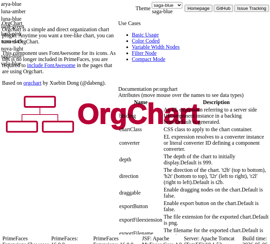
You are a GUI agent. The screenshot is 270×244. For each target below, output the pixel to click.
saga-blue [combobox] (162, 11)
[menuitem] (201, 35)
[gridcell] (141, 115)
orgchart (32, 83)
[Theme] (167, 5)
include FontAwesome (51, 65)
